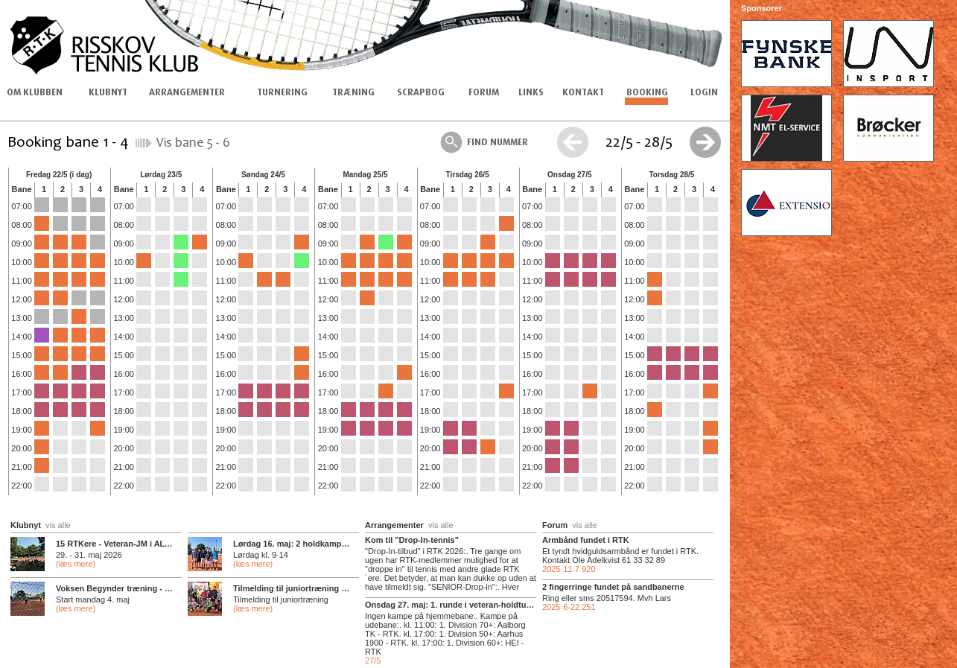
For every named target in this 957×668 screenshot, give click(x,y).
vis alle (58, 525)
